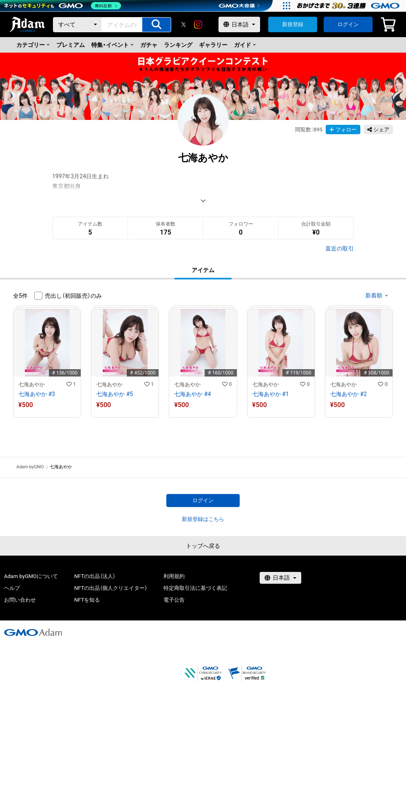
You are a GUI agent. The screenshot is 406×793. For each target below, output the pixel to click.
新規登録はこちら (203, 519)
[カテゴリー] (77, 24)
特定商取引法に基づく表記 (195, 588)
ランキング (178, 45)
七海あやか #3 (36, 394)
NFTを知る (87, 600)
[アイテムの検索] (156, 24)
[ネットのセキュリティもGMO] (62, 5)
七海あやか (31, 384)
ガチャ (148, 45)
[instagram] (198, 24)
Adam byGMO (30, 467)
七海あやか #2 (348, 394)
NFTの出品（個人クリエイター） (110, 588)
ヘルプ (12, 588)
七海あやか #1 (270, 394)
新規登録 (292, 24)
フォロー (343, 129)
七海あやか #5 (114, 394)
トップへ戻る (203, 546)
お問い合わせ (20, 600)
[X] (183, 24)
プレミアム (70, 45)
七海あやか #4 (192, 394)
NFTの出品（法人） (94, 576)
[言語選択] (239, 24)
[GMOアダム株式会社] (33, 632)
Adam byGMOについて (31, 576)
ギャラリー (213, 45)
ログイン (348, 24)
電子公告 (174, 600)
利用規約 (174, 576)
